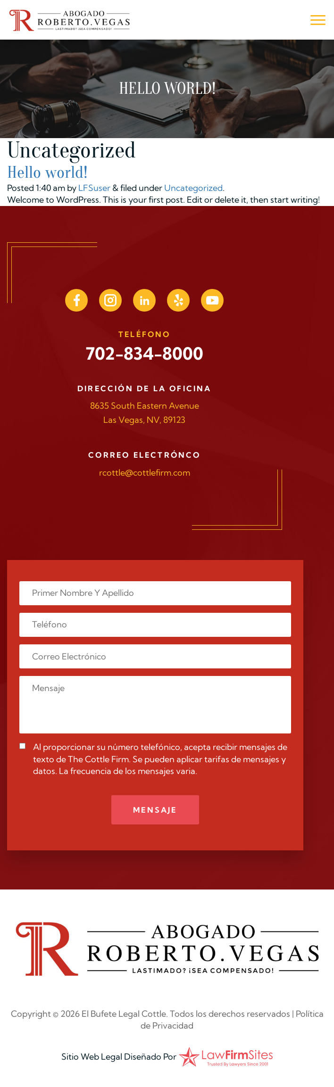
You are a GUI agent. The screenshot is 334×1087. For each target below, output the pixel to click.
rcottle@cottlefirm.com (144, 472)
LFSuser (94, 187)
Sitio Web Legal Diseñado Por (118, 1056)
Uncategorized (193, 187)
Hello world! (47, 172)
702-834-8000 (144, 353)
